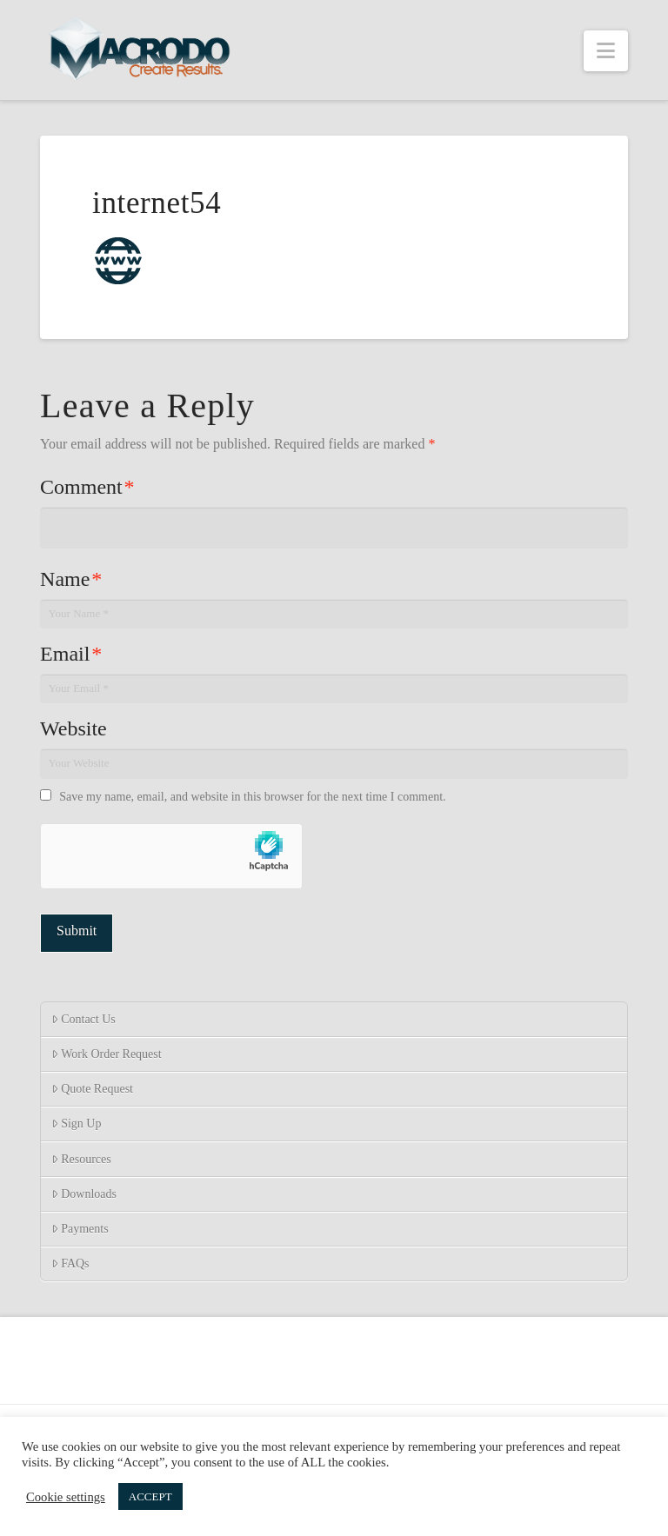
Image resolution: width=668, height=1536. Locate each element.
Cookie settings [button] (65, 1497)
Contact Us (83, 1019)
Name (71, 579)
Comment (87, 486)
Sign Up (76, 1123)
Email (71, 653)
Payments (80, 1228)
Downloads (84, 1193)
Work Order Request (106, 1054)
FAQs (70, 1263)
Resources (81, 1159)
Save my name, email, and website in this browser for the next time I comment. (252, 796)
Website (73, 728)
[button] (606, 50)
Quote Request (92, 1088)
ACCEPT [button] (150, 1496)
